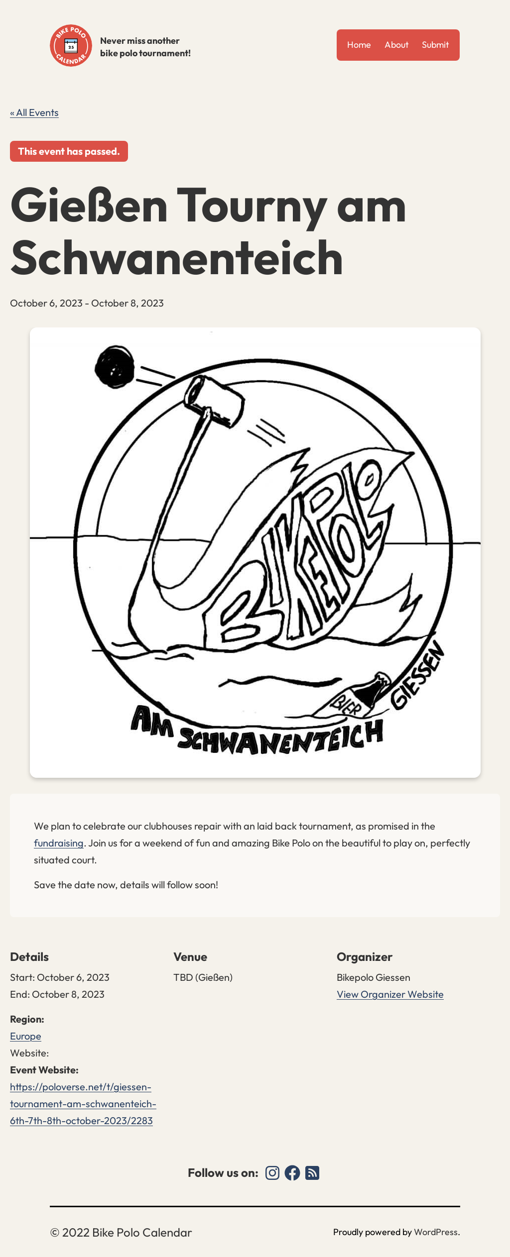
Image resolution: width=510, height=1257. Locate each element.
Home (359, 44)
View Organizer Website (390, 994)
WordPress (436, 1232)
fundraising (59, 843)
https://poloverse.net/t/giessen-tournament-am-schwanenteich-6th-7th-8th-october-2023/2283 (83, 1103)
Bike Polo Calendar (71, 45)
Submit (435, 44)
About (396, 44)
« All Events (34, 112)
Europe (25, 1036)
